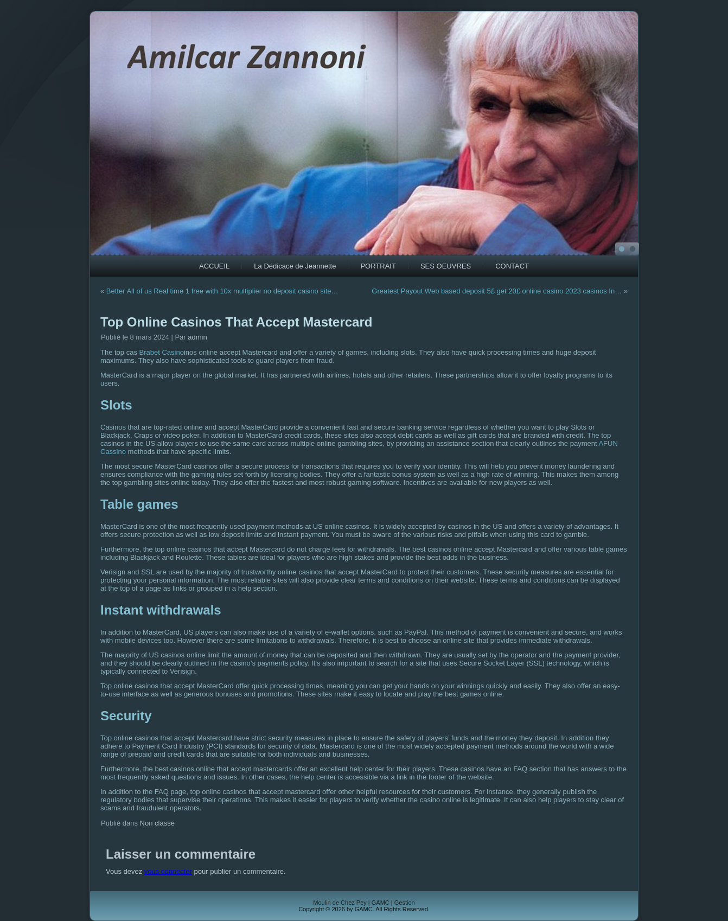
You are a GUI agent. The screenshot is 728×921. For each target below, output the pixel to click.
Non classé (157, 823)
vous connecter (168, 871)
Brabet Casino (161, 352)
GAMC (380, 902)
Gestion (404, 902)
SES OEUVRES (445, 266)
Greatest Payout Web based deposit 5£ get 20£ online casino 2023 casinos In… (497, 291)
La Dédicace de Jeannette (295, 266)
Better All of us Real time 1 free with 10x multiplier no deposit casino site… (222, 291)
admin (197, 337)
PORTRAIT (378, 266)
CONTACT (512, 266)
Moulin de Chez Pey (339, 902)
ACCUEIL (214, 266)
